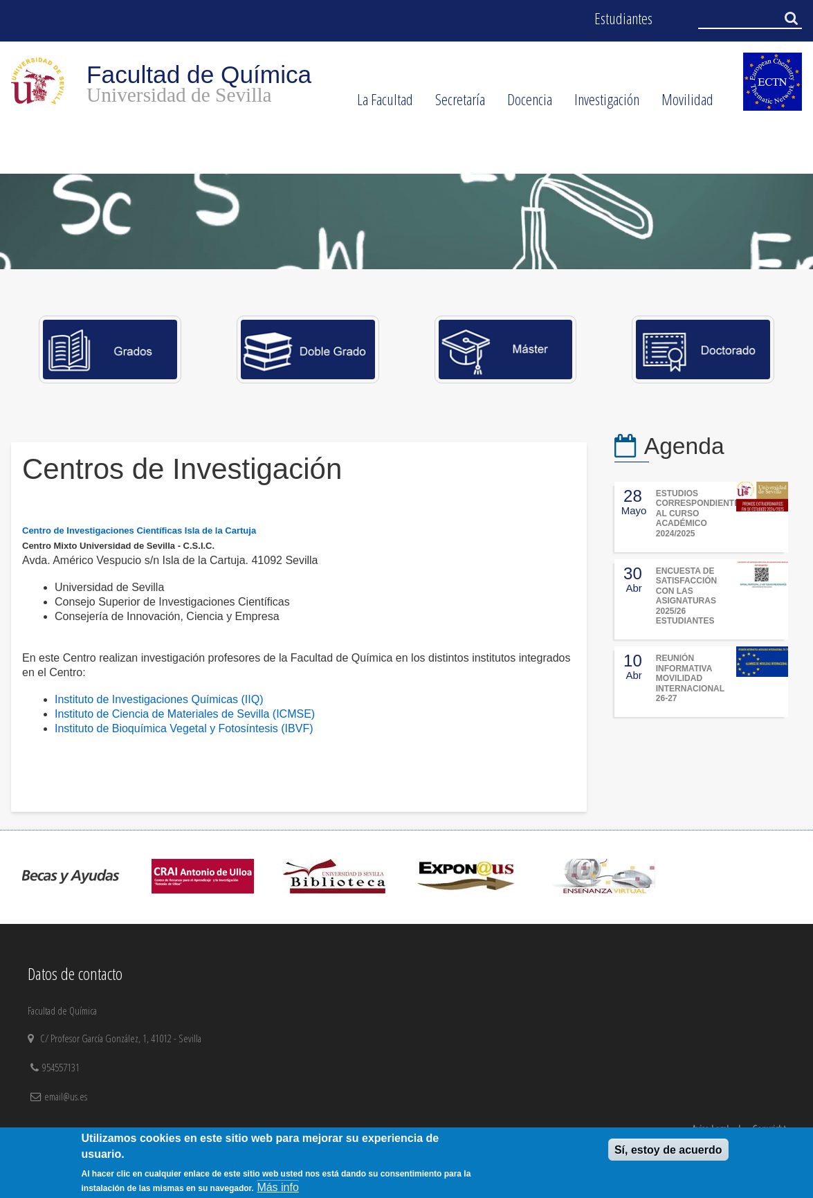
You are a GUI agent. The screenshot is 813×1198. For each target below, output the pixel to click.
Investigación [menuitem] (601, 104)
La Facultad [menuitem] (379, 104)
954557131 (62, 1067)
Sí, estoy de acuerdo (668, 1150)
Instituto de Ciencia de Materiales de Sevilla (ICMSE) (185, 714)
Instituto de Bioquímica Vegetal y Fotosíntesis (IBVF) (184, 728)
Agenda (684, 446)
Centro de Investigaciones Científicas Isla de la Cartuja (139, 530)
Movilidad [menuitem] (681, 104)
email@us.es (65, 1096)
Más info (277, 1187)
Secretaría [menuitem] (454, 104)
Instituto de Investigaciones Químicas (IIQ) (159, 699)
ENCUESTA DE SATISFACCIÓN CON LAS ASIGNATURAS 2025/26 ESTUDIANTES (686, 596)
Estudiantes (623, 18)
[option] (406, 221)
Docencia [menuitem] (524, 104)
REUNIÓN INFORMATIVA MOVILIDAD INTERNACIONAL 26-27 (690, 678)
